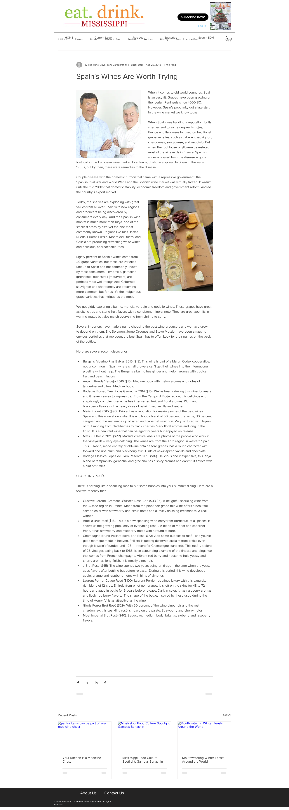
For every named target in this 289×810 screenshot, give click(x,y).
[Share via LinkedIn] (96, 682)
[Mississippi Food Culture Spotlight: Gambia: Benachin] (144, 737)
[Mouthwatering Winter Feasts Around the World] (204, 737)
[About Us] (88, 793)
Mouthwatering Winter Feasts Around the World (203, 759)
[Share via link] (105, 682)
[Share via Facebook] (78, 682)
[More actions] (210, 65)
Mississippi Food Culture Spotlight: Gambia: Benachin (142, 759)
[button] (138, 37)
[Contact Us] (114, 793)
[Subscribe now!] (192, 17)
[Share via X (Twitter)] (87, 682)
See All (227, 714)
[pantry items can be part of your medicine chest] (84, 737)
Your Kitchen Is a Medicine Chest (81, 759)
